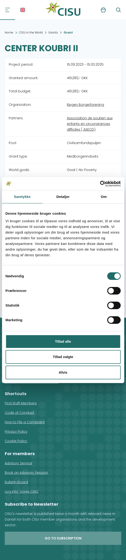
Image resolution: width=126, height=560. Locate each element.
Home (9, 32)
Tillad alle (63, 341)
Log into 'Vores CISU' (22, 491)
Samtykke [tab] (22, 197)
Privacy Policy (16, 431)
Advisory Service (18, 463)
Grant (68, 32)
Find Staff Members (21, 403)
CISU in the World (31, 32)
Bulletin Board (16, 482)
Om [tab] (104, 197)
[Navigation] (7, 10)
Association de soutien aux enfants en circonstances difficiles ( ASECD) (90, 124)
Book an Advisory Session (26, 472)
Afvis (63, 372)
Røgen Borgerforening (85, 104)
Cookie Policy (16, 441)
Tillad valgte (63, 357)
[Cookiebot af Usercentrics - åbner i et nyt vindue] (100, 184)
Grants (53, 32)
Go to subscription (63, 538)
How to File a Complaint (25, 422)
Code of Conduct (19, 412)
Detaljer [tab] (63, 197)
